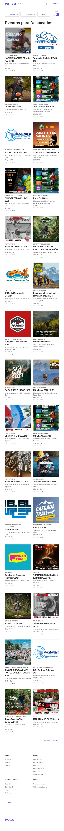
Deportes (43, 14)
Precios (7, 796)
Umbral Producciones (13, 195)
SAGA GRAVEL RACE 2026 (17, 390)
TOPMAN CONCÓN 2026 (16, 247)
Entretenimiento (38, 768)
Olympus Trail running (13, 339)
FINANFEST (8, 572)
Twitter (54, 820)
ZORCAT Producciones (41, 244)
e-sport (8, 290)
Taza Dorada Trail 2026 (43, 107)
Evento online (28, 14)
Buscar (47, 3)
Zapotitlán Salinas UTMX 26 (46, 152)
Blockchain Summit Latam (14, 150)
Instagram (57, 820)
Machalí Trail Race (13, 624)
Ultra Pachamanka (41, 342)
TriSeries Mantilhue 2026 (44, 482)
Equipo (7, 763)
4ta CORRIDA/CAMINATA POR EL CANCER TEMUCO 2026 (17, 673)
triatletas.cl (10, 244)
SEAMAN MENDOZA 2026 (17, 436)
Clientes (8, 765)
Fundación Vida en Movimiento (16, 667)
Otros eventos (38, 774)
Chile (32, 803)
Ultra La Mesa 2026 (42, 436)
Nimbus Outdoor (39, 55)
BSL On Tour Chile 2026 (16, 152)
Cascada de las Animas (42, 525)
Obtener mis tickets (40, 787)
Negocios (36, 771)
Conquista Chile (11, 55)
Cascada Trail (39, 527)
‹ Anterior (46, 741)
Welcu (10, 3)
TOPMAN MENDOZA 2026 (17, 482)
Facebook (51, 820)
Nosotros (8, 759)
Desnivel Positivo (11, 104)
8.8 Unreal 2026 (12, 529)
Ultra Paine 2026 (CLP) (43, 390)
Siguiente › (55, 741)
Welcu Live (9, 793)
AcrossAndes (10, 387)
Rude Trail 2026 (40, 198)
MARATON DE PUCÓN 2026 (46, 719)
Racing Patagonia (40, 290)
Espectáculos (9, 787)
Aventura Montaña (40, 104)
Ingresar (55, 3)
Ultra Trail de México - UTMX (44, 150)
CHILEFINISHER (38, 479)
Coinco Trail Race (13, 107)
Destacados (12, 14)
